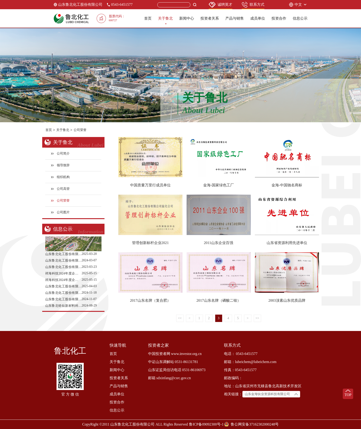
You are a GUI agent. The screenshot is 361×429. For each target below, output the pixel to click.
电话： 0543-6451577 (240, 354)
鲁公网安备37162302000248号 (255, 424)
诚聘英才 (220, 5)
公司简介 (60, 153)
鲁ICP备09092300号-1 (206, 424)
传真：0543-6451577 (240, 370)
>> (257, 318)
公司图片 (60, 212)
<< (180, 318)
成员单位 (257, 18)
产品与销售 (234, 18)
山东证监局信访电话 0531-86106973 (177, 370)
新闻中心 (186, 18)
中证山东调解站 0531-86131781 (173, 362)
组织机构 (60, 177)
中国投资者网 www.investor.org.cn (175, 354)
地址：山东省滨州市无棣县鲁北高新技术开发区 (262, 386)
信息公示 (300, 18)
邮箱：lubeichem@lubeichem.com (250, 362)
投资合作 (278, 18)
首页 (148, 18)
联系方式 (253, 5)
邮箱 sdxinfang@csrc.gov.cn (169, 378)
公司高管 (60, 189)
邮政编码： (233, 378)
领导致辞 (60, 165)
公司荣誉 (80, 130)
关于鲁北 (165, 18)
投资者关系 (209, 18)
